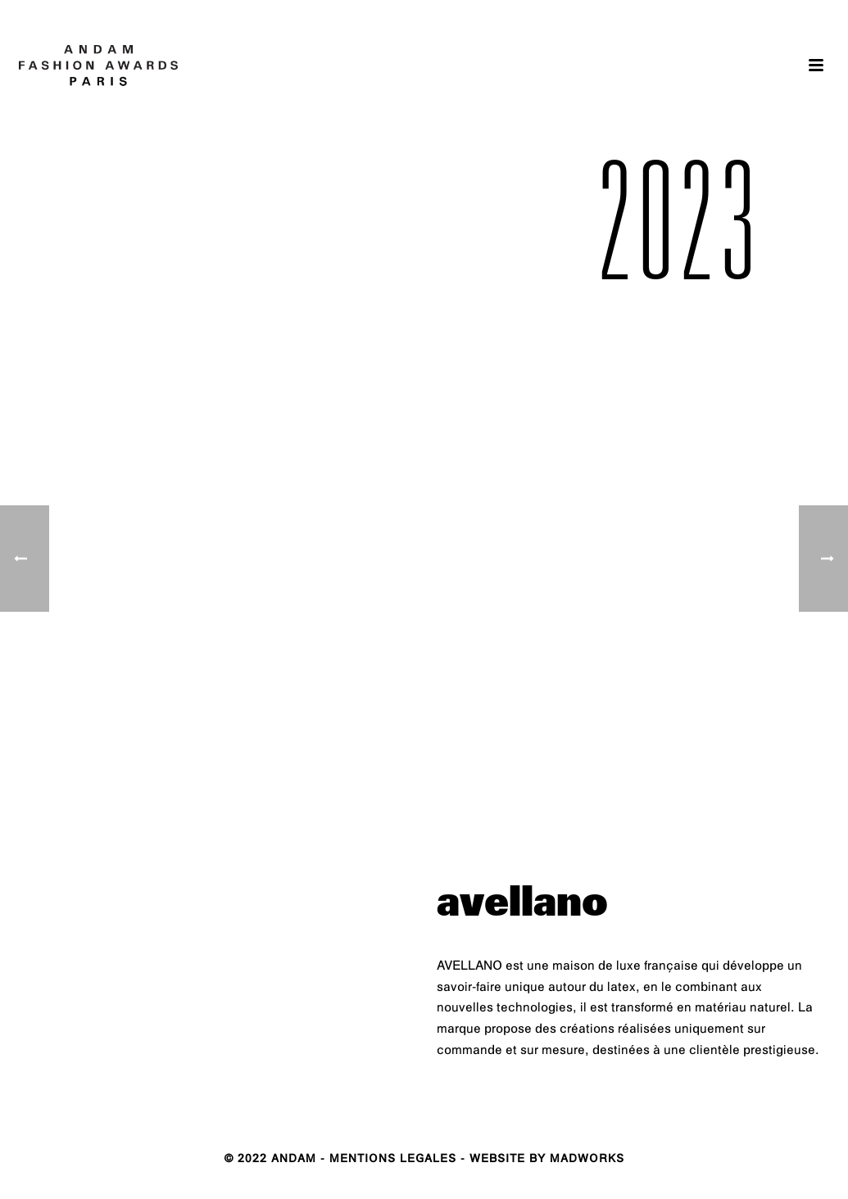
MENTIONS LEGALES (392, 1160)
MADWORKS (587, 1160)
